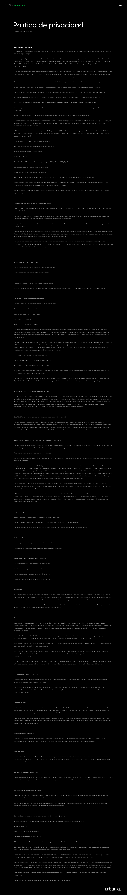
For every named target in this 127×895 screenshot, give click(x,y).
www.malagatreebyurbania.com (24, 59)
